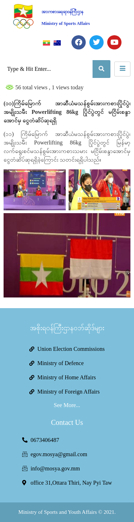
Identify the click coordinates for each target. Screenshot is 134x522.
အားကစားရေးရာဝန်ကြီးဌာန (62, 11)
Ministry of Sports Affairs (65, 23)
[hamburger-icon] (122, 69)
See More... (67, 405)
